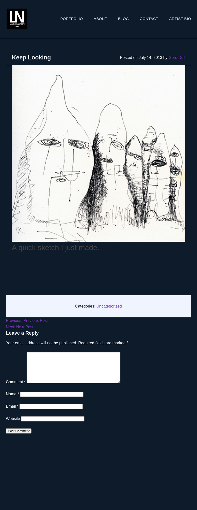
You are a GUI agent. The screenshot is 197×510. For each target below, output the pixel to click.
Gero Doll (176, 57)
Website (13, 424)
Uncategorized (109, 306)
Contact (149, 19)
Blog (123, 19)
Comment (16, 388)
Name (12, 400)
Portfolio (71, 19)
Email (12, 412)
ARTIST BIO (180, 19)
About (100, 19)
